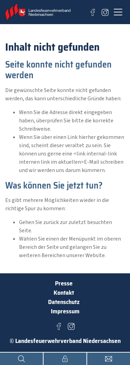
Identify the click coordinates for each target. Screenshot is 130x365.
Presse (64, 283)
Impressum (65, 311)
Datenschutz (64, 302)
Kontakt (64, 292)
